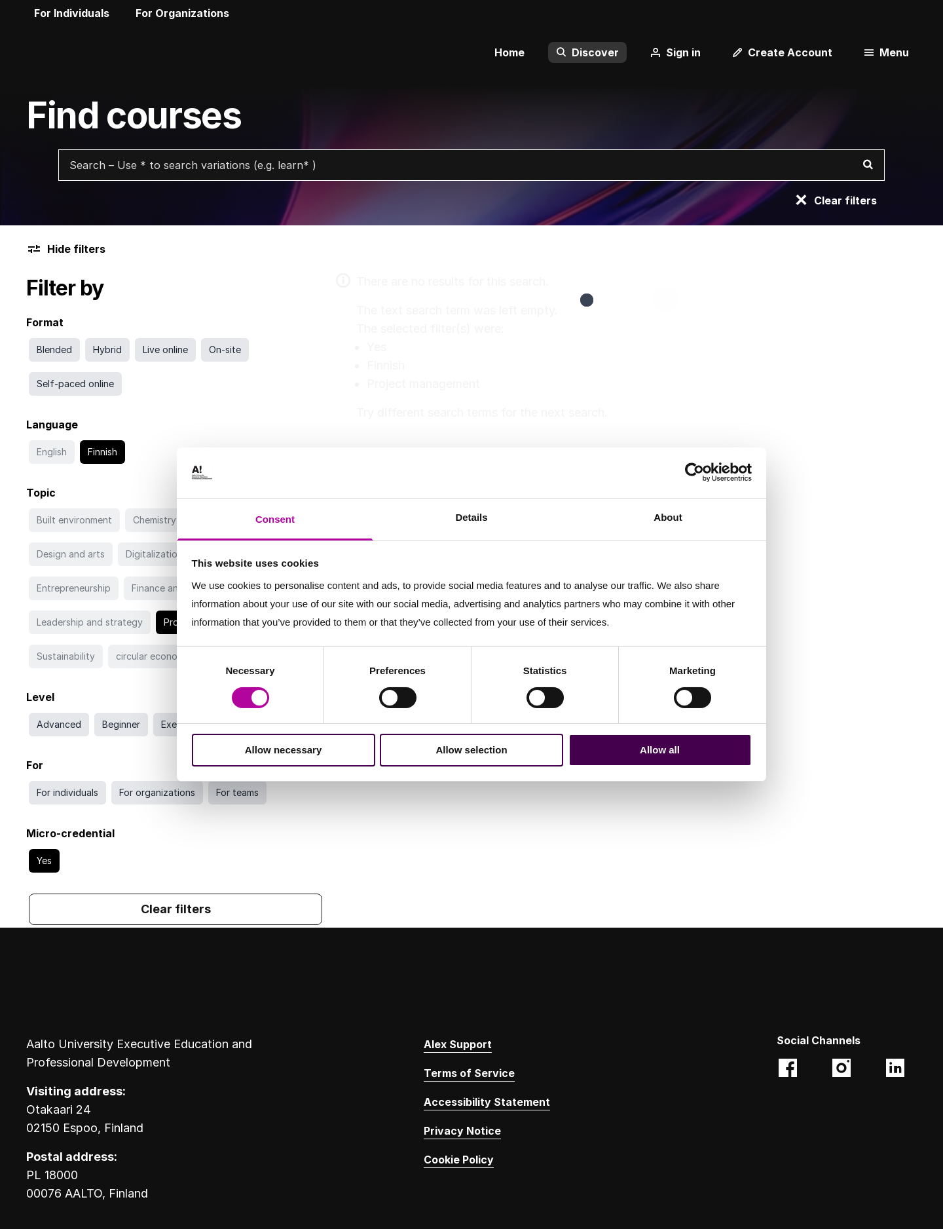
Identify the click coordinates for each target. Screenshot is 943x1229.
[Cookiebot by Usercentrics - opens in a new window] (694, 472)
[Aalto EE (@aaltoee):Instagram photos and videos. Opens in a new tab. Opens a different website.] (841, 1069)
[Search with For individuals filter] (67, 792)
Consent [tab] (275, 519)
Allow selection (471, 749)
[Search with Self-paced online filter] (75, 384)
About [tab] (668, 517)
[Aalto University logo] (45, 52)
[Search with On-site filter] (225, 350)
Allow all (660, 749)
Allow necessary (283, 749)
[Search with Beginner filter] (121, 724)
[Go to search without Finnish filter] (102, 452)
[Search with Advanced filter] (59, 724)
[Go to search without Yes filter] (44, 861)
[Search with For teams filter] (237, 792)
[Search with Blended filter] (54, 350)
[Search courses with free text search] (471, 165)
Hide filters (65, 249)
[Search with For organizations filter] (157, 792)
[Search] (867, 165)
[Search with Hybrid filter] (107, 350)
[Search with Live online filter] (165, 350)
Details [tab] (471, 517)
